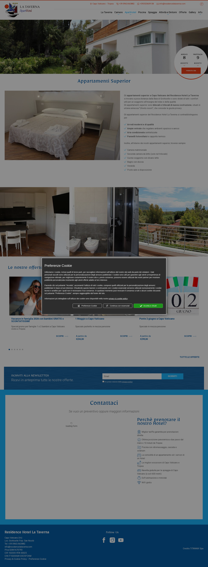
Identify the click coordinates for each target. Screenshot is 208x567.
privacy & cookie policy (118, 299)
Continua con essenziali (118, 306)
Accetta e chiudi (148, 306)
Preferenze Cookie (87, 306)
